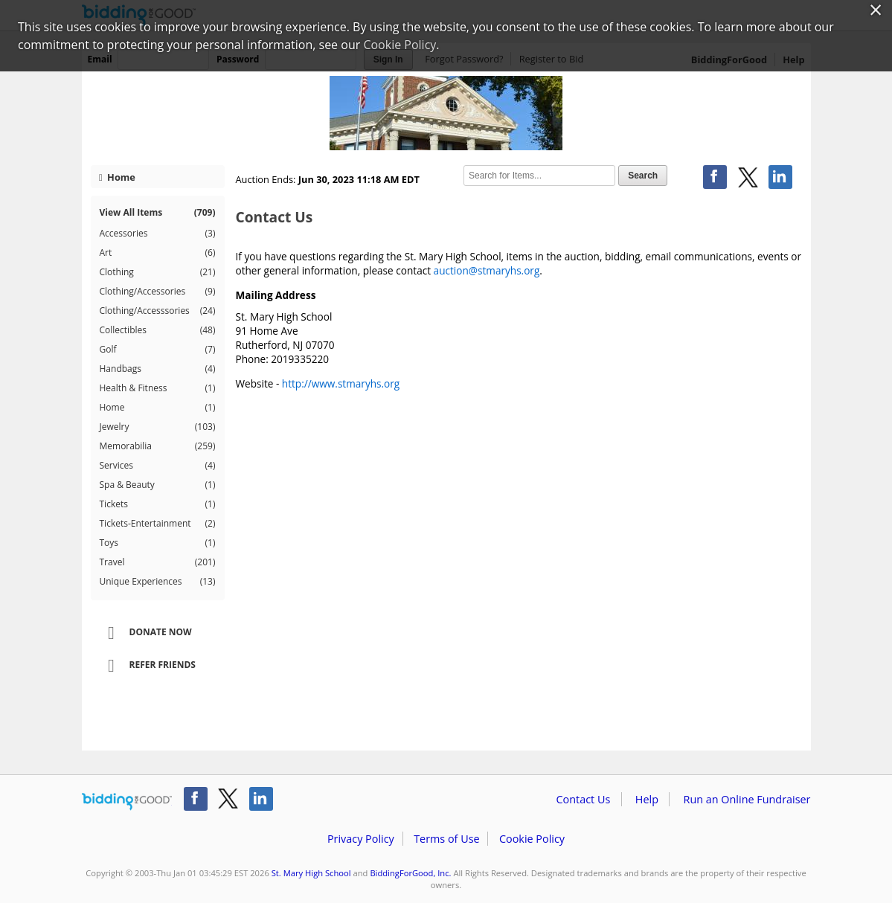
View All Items (158, 212)
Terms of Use (446, 839)
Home (117, 177)
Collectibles (158, 330)
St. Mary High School (311, 872)
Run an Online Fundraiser (747, 799)
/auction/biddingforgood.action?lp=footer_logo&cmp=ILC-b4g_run (127, 802)
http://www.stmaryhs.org (341, 383)
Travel (158, 562)
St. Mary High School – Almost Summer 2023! (446, 113)
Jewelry (158, 427)
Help (646, 799)
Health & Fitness (158, 388)
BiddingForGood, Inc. (410, 872)
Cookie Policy (532, 839)
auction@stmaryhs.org (487, 270)
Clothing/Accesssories (158, 310)
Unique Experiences (158, 581)
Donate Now (145, 633)
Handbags (158, 368)
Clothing (158, 272)
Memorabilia (158, 446)
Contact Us (583, 799)
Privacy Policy (360, 839)
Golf (158, 349)
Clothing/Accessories (158, 291)
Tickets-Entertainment (158, 523)
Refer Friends (147, 665)
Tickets (158, 504)
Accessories (158, 233)
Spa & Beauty (158, 485)
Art (158, 252)
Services (158, 465)
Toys (158, 543)
